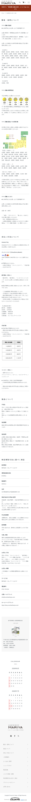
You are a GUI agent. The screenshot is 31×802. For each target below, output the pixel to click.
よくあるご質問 (7, 761)
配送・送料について (8, 744)
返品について (6, 748)
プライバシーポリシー (9, 782)
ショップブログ (7, 765)
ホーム (3, 13)
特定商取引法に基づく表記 (10, 778)
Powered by (15, 798)
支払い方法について (8, 753)
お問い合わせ (6, 786)
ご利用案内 (6, 757)
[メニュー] (28, 2)
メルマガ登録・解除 (8, 774)
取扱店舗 (5, 769)
